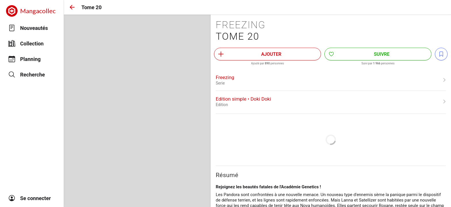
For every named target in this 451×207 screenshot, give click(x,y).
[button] (72, 7)
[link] (331, 80)
